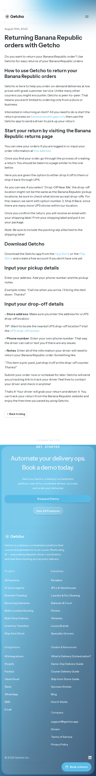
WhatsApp (11, 694)
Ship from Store (15, 633)
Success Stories (61, 686)
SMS (7, 702)
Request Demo (48, 499)
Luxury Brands (60, 626)
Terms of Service (61, 737)
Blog (54, 694)
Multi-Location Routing (19, 610)
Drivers (55, 729)
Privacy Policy (59, 744)
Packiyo (9, 671)
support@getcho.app (64, 721)
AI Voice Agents (14, 588)
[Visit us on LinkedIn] (89, 757)
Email (8, 709)
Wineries (56, 618)
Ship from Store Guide (65, 679)
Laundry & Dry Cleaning (65, 595)
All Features (12, 580)
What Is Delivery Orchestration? (71, 656)
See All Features (48, 511)
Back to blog (15, 414)
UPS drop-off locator (24, 331)
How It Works (59, 702)
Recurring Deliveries (17, 603)
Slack (8, 686)
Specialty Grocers (62, 633)
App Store (62, 254)
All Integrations (14, 656)
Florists (55, 610)
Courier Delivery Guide (65, 671)
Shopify (9, 664)
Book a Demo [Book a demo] (76, 767)
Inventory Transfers (17, 626)
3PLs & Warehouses (63, 588)
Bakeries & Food (61, 603)
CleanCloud (12, 679)
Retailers (56, 580)
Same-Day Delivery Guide (67, 664)
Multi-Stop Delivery (17, 618)
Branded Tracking (16, 595)
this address (42, 151)
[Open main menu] (86, 16)
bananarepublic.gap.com (48, 116)
